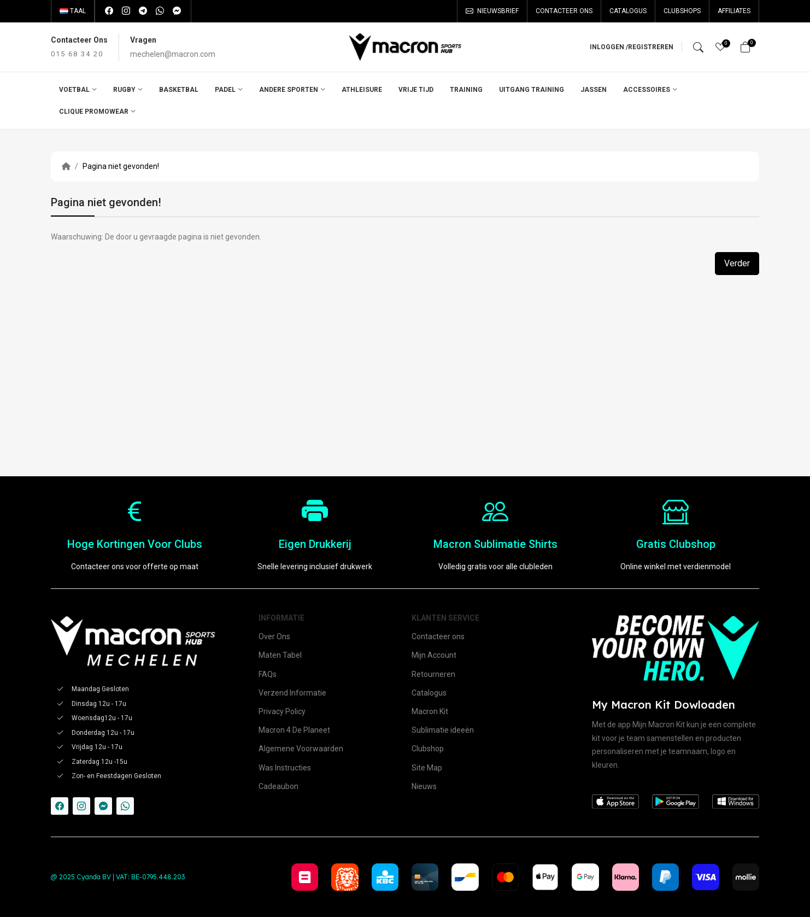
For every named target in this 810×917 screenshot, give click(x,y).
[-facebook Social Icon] (59, 806)
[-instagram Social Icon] (81, 806)
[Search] (698, 47)
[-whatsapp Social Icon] (125, 806)
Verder (737, 263)
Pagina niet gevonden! (121, 166)
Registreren (650, 47)
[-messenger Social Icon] (103, 806)
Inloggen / (609, 47)
